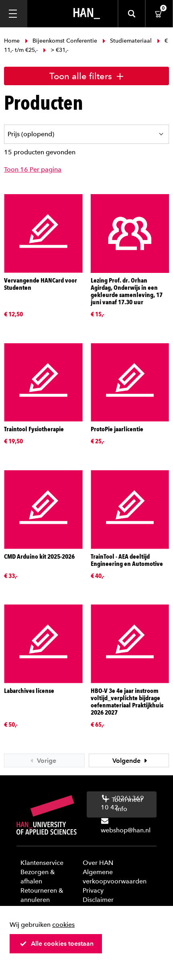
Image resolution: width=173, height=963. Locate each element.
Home (12, 40)
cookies (63, 924)
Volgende (130, 760)
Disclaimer (98, 900)
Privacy (93, 890)
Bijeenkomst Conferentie (61, 40)
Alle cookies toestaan (57, 943)
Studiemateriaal (127, 40)
